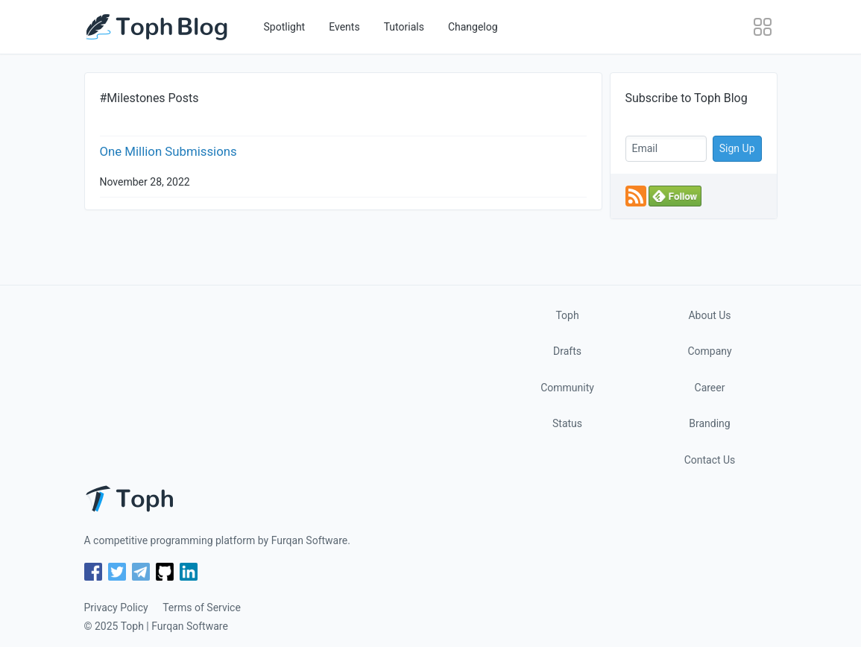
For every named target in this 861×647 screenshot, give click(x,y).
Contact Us (710, 460)
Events (344, 27)
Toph (566, 315)
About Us (709, 315)
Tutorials (404, 27)
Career (710, 388)
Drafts (567, 351)
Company (709, 351)
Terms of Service (202, 607)
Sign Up (737, 148)
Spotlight (285, 27)
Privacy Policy (116, 607)
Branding (709, 423)
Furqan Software (309, 540)
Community (567, 388)
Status (567, 423)
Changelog (473, 27)
